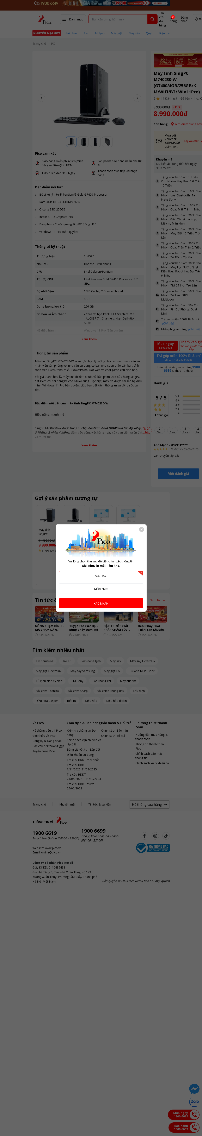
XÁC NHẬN (101, 603)
